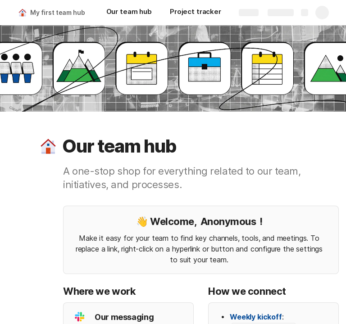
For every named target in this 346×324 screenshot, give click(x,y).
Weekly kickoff (256, 316)
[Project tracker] (195, 12)
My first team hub (57, 12)
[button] (48, 146)
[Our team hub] (129, 12)
